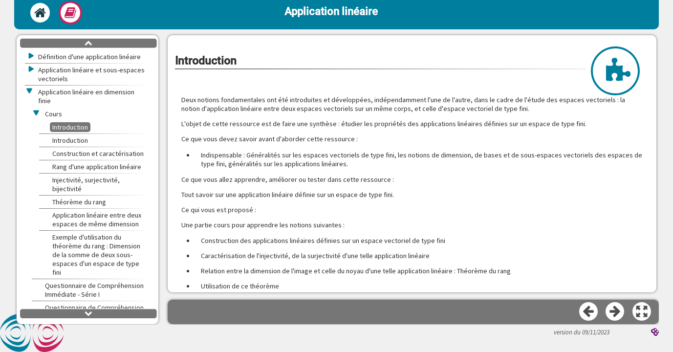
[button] (642, 312)
